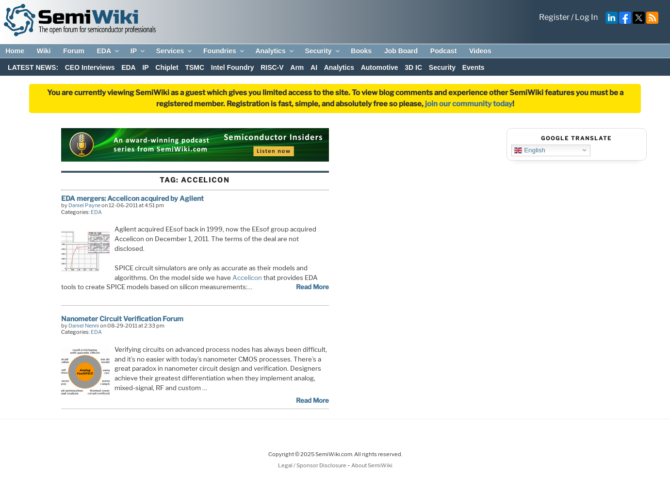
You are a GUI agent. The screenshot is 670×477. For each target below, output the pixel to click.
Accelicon (247, 277)
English (529, 150)
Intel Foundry (232, 67)
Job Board (401, 51)
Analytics (274, 51)
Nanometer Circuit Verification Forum (122, 318)
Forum (73, 51)
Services (175, 51)
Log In (586, 17)
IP (138, 51)
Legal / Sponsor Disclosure (312, 465)
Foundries (224, 51)
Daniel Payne (84, 205)
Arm (297, 67)
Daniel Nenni (83, 325)
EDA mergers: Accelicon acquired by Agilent (132, 198)
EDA (108, 51)
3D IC (413, 67)
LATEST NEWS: (33, 67)
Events (473, 67)
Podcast (443, 51)
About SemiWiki (371, 465)
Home (14, 51)
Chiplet (166, 67)
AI (313, 67)
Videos (480, 51)
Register (554, 17)
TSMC (194, 67)
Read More (312, 287)
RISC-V (272, 67)
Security (323, 51)
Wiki (44, 51)
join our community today (468, 103)
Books (361, 51)
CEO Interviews (90, 67)
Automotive (379, 67)
